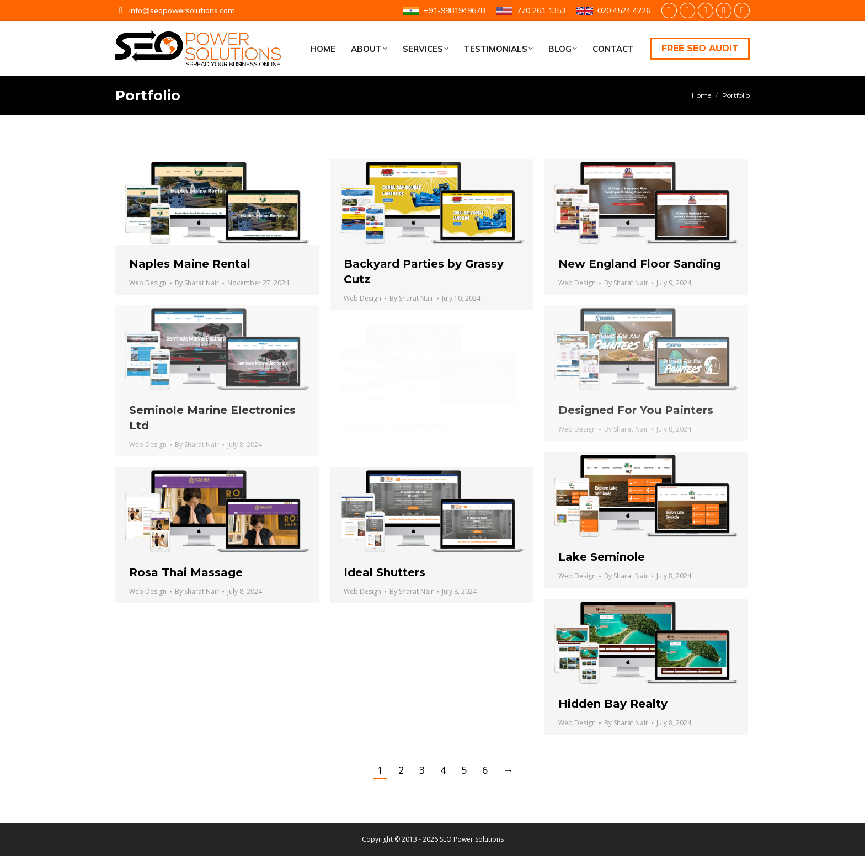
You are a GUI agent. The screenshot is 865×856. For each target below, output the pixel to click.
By (197, 283)
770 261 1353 (530, 10)
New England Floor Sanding (639, 263)
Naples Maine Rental (189, 263)
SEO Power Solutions (472, 839)
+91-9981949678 (444, 10)
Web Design (148, 283)
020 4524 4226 (613, 10)
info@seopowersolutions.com (175, 10)
